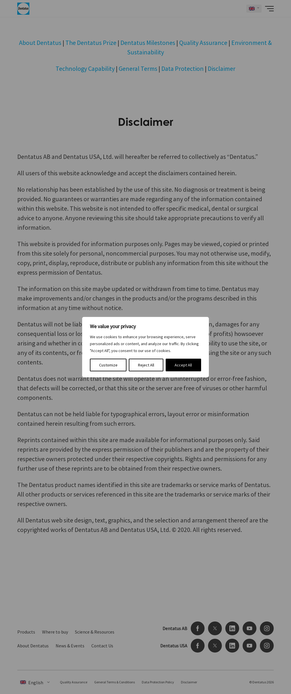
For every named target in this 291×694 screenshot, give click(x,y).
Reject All (146, 365)
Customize (108, 365)
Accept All (183, 365)
